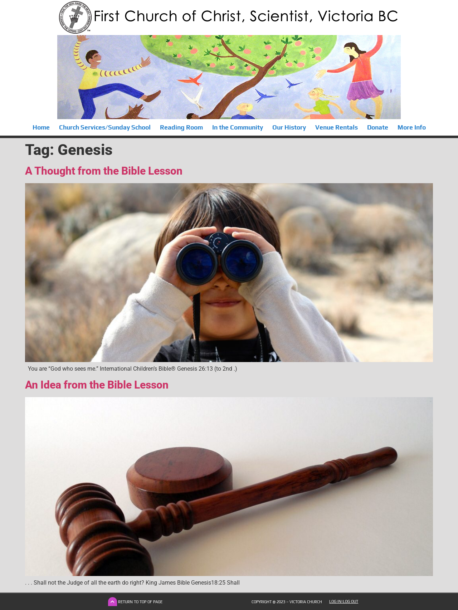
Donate (377, 127)
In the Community (237, 127)
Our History (289, 127)
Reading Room (181, 127)
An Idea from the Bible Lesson (97, 385)
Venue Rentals (336, 127)
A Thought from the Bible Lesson (103, 171)
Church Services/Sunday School (105, 127)
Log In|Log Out (343, 601)
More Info (412, 127)
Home (41, 127)
